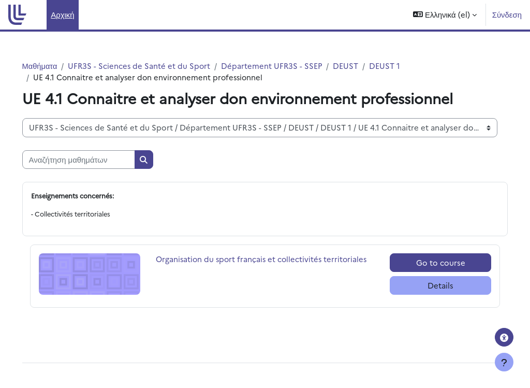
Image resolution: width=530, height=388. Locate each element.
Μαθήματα (54, 65)
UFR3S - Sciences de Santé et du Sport (155, 65)
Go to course (429, 262)
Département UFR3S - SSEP (289, 65)
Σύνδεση (507, 14)
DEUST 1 (402, 65)
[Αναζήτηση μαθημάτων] (93, 160)
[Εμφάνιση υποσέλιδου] (504, 362)
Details (430, 286)
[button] (444, 15)
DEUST (363, 65)
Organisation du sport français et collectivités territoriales (247, 265)
